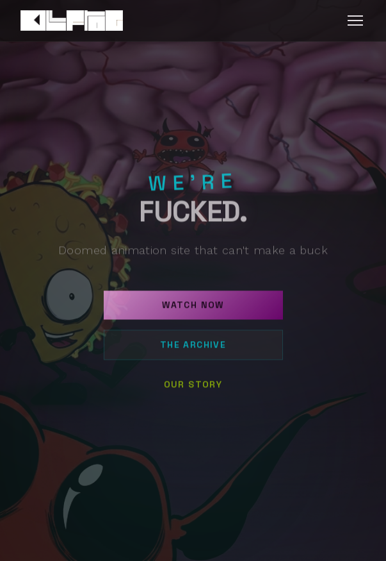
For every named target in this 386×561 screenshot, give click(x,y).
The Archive (193, 349)
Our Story (193, 388)
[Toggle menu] (355, 20)
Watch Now (193, 309)
